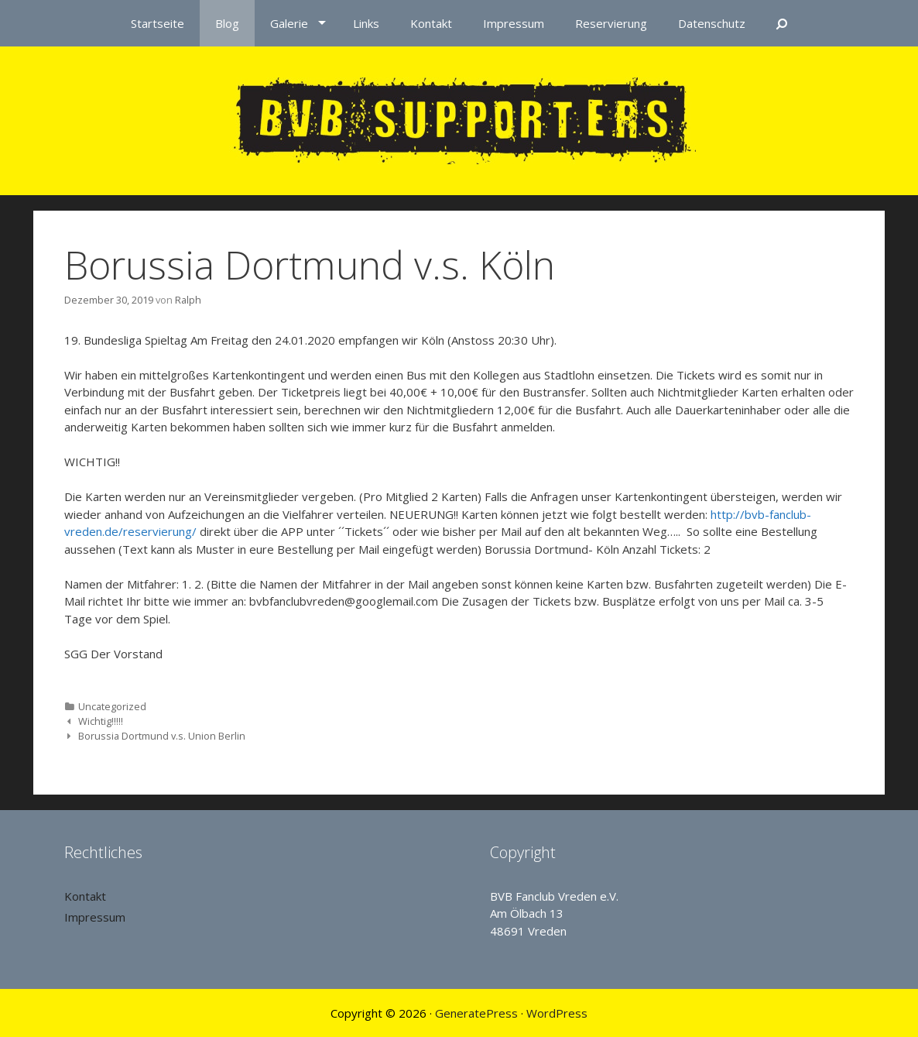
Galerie (289, 23)
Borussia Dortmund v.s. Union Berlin (161, 736)
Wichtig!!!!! (100, 721)
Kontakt (431, 23)
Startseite (157, 23)
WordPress (556, 1013)
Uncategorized (112, 706)
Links (366, 23)
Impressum (513, 23)
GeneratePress (476, 1013)
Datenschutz (711, 23)
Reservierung (611, 23)
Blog (227, 23)
